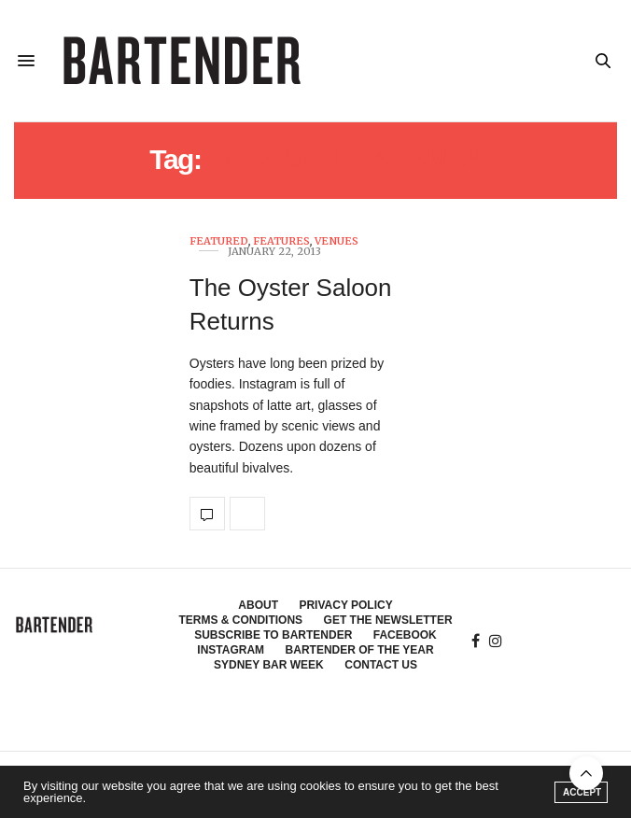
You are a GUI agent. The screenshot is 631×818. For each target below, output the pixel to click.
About (258, 605)
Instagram (230, 649)
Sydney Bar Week (269, 664)
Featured (218, 241)
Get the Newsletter (388, 620)
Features (281, 241)
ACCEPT (582, 792)
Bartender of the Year (360, 649)
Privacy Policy (345, 605)
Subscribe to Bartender (273, 635)
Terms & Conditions (240, 620)
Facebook (405, 635)
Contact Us (380, 664)
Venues (336, 241)
